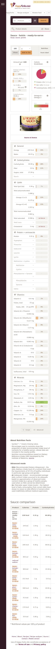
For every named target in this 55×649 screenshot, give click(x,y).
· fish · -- (15, 616)
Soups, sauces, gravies (18, 37)
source (31, 458)
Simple (27, 430)
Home (14, 636)
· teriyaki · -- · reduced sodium (15, 557)
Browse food (37, 13)
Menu (49, 12)
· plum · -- (15, 588)
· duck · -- (15, 544)
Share (47, 29)
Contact (24, 638)
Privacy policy (40, 644)
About (20, 636)
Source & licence (30, 137)
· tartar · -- (15, 578)
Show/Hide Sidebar (3, 4)
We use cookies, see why (42, 2)
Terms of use (24, 644)
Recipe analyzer (23, 13)
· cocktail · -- (15, 535)
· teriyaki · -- (15, 569)
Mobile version (34, 638)
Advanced (40, 430)
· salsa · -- (15, 525)
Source (45, 636)
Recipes (26, 636)
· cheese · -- (15, 607)
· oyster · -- (15, 597)
